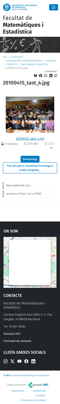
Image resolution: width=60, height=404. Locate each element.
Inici (5, 57)
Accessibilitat (39, 391)
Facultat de (23, 24)
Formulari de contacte (17, 341)
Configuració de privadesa (33, 400)
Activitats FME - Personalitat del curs (24, 60)
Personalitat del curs (18, 185)
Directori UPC (12, 333)
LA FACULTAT (16, 57)
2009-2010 (11, 64)
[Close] (53, 7)
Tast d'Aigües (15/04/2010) (34, 64)
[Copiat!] (55, 75)
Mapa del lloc (18, 391)
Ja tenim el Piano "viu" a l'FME (23, 193)
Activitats (51, 60)
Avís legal (40, 395)
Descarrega (30, 159)
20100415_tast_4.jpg (30, 139)
